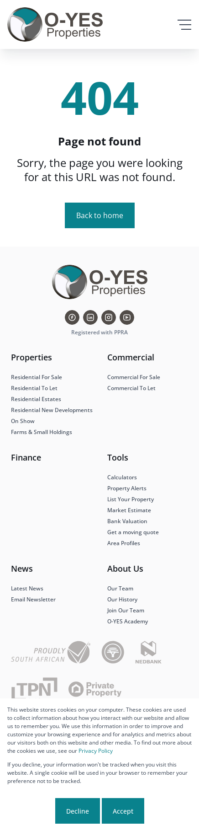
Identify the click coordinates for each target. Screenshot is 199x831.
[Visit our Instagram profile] (108, 317)
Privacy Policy (96, 751)
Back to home (99, 215)
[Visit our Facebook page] (72, 317)
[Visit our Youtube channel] (127, 317)
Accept (123, 811)
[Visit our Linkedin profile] (90, 317)
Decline (77, 811)
